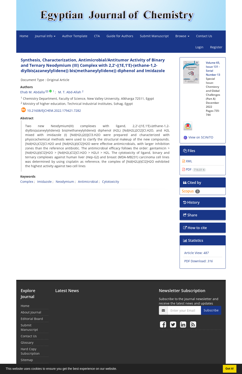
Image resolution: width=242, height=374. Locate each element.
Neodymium (65, 181)
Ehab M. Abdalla (32, 92)
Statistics (193, 240)
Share (190, 215)
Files (189, 150)
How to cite (195, 227)
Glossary (27, 342)
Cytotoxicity (110, 181)
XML (187, 161)
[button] (118, 369)
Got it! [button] (230, 368)
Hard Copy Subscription (30, 351)
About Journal (31, 312)
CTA (97, 36)
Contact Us (204, 36)
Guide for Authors (120, 36)
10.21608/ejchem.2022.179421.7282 (54, 110)
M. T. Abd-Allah (69, 92)
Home (24, 36)
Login (199, 47)
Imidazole (44, 181)
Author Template (74, 36)
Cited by (192, 182)
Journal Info (45, 36)
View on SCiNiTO (198, 137)
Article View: (196, 253)
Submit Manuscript (154, 36)
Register (216, 47)
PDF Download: (198, 261)
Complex (26, 181)
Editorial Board (32, 319)
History (191, 202)
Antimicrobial (88, 181)
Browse (182, 36)
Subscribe (211, 310)
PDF (194, 169)
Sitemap (27, 360)
